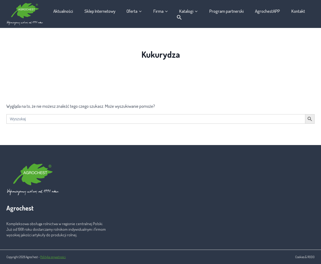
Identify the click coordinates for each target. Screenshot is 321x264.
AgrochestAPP (267, 11)
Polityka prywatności (53, 257)
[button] (179, 17)
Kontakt (298, 11)
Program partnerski (226, 11)
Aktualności (63, 11)
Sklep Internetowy (99, 11)
